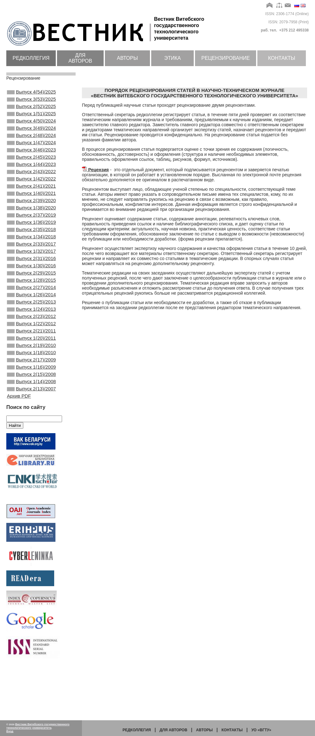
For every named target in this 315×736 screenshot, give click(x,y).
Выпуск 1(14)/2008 (31, 432)
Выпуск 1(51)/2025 (31, 118)
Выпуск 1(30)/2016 (31, 296)
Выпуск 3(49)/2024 (31, 135)
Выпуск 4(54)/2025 (31, 92)
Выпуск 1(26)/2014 (31, 330)
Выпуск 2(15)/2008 (31, 424)
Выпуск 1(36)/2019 (31, 245)
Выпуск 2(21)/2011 (31, 373)
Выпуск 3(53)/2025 (31, 101)
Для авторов (80, 58)
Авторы (127, 58)
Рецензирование (225, 58)
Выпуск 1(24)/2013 (31, 347)
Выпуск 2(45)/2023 (31, 169)
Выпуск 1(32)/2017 (31, 279)
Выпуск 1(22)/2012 (31, 364)
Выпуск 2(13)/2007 (31, 441)
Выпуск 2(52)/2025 (31, 109)
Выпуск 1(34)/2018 (31, 262)
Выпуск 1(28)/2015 (31, 313)
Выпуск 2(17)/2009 (31, 407)
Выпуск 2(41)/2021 (31, 203)
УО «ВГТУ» (261, 730)
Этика (172, 58)
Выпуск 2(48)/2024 (31, 143)
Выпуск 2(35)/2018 (31, 254)
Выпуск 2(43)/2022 (31, 186)
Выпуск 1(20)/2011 (31, 381)
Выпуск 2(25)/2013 (31, 339)
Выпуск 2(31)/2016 (31, 288)
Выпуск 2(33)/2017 (31, 271)
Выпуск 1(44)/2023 (31, 177)
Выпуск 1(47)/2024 (31, 152)
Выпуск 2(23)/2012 (31, 356)
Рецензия (98, 169)
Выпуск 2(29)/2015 (31, 305)
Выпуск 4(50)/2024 (31, 126)
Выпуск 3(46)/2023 (31, 160)
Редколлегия (31, 58)
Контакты (281, 58)
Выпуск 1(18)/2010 (31, 398)
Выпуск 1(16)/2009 (31, 415)
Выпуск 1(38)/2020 (31, 228)
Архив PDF (19, 448)
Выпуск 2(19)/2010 (31, 390)
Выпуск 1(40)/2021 (31, 211)
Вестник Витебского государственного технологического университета (38, 726)
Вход (9, 731)
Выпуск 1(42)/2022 (31, 194)
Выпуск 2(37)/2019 (31, 237)
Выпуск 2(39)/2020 (31, 220)
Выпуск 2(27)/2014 (31, 322)
